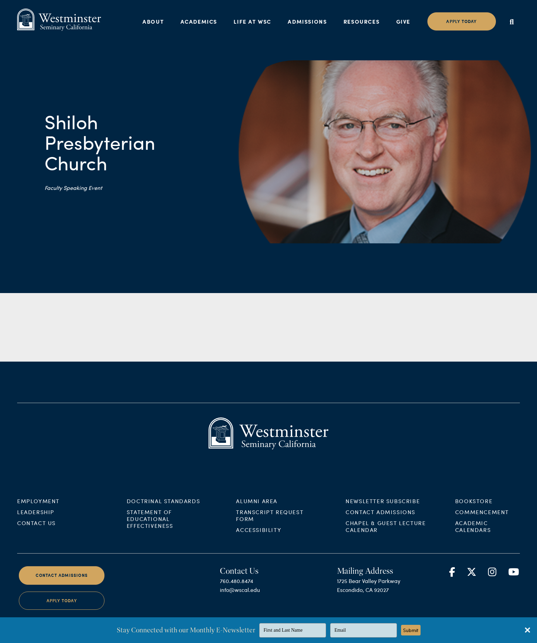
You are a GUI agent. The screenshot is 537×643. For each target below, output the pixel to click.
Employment (38, 508)
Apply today (461, 21)
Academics (198, 21)
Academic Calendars (473, 534)
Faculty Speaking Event (73, 187)
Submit (411, 630)
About (153, 21)
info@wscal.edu (240, 597)
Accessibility (258, 537)
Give (403, 21)
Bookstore (473, 508)
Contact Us (36, 530)
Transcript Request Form (269, 523)
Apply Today (62, 608)
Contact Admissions (380, 519)
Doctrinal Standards (163, 508)
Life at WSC (252, 21)
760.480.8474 (236, 589)
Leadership (35, 519)
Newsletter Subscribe (383, 508)
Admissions (307, 21)
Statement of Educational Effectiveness (150, 526)
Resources (361, 21)
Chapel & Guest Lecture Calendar (386, 534)
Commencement (482, 519)
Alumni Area (256, 508)
